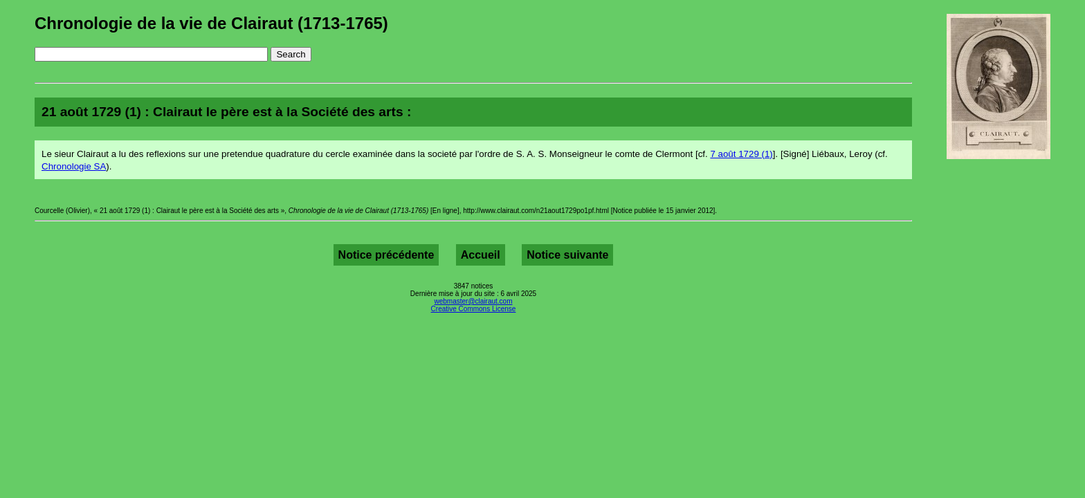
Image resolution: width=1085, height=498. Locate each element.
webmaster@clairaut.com (474, 301)
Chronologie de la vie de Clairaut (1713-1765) (211, 23)
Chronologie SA (74, 166)
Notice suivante (567, 255)
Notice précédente (386, 255)
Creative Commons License (473, 309)
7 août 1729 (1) (741, 154)
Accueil (480, 255)
